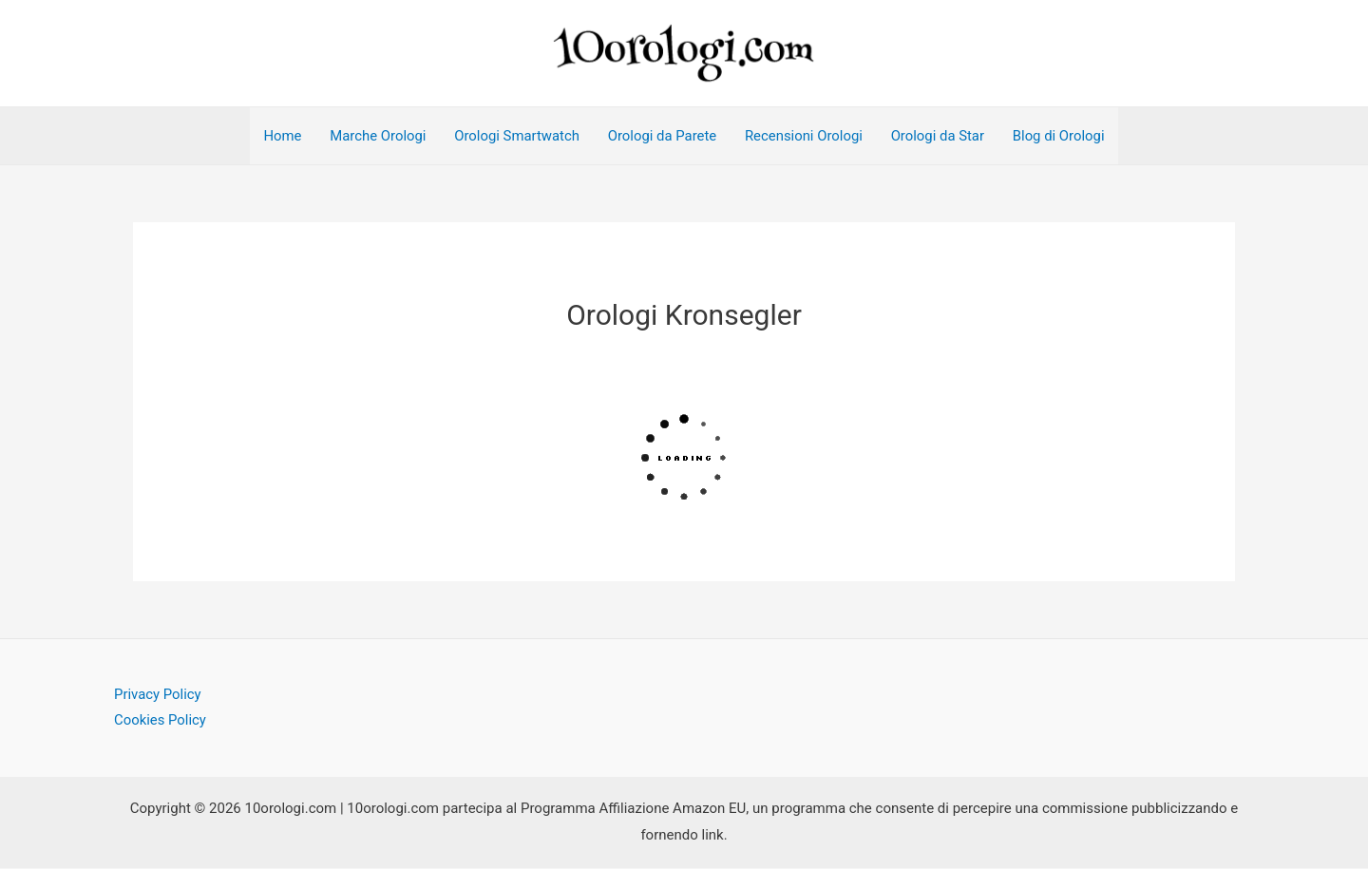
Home (279, 136)
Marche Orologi (375, 136)
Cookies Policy (160, 721)
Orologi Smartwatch (515, 136)
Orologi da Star (939, 136)
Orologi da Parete (661, 136)
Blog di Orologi (1062, 136)
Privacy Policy (157, 695)
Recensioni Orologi (804, 136)
